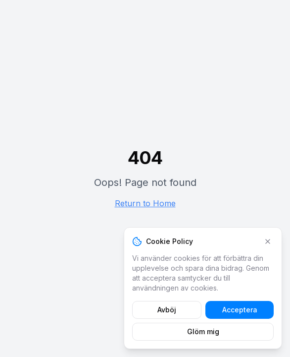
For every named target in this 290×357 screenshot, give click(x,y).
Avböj (166, 309)
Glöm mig (203, 331)
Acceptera (239, 309)
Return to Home (145, 203)
